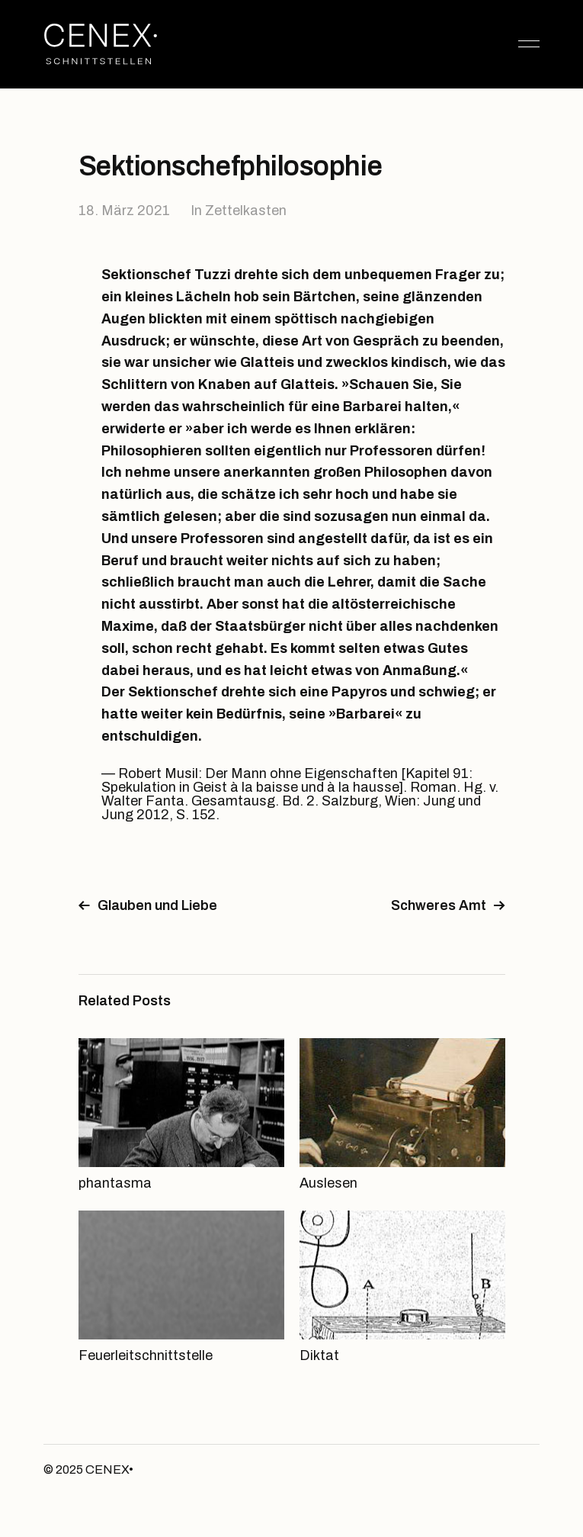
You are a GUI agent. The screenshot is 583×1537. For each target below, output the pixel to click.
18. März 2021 (124, 210)
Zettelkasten (246, 210)
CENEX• (109, 1469)
